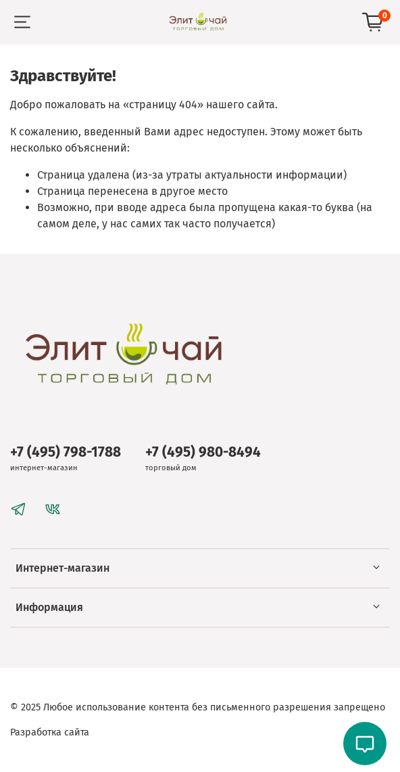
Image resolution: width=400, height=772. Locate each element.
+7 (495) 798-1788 (65, 452)
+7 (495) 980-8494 (203, 452)
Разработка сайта (49, 732)
